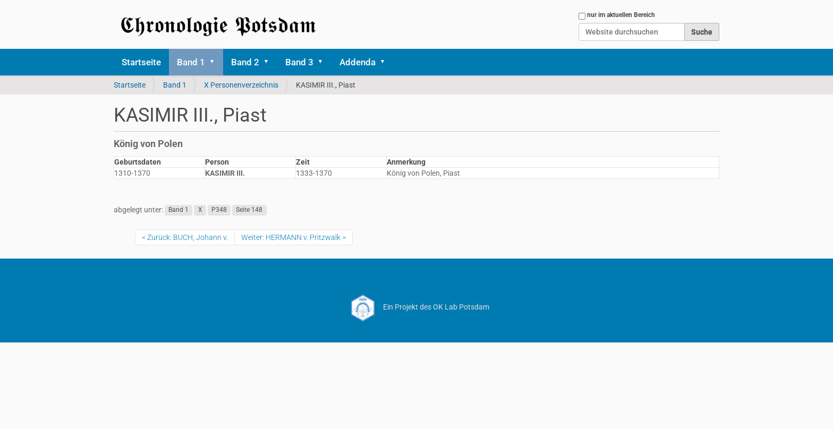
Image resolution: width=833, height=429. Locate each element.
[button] (215, 62)
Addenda (357, 62)
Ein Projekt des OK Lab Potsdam (416, 307)
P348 (219, 210)
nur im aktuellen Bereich (621, 15)
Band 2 (245, 62)
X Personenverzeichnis (241, 85)
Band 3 (299, 62)
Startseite (141, 62)
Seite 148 (249, 210)
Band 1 (191, 62)
